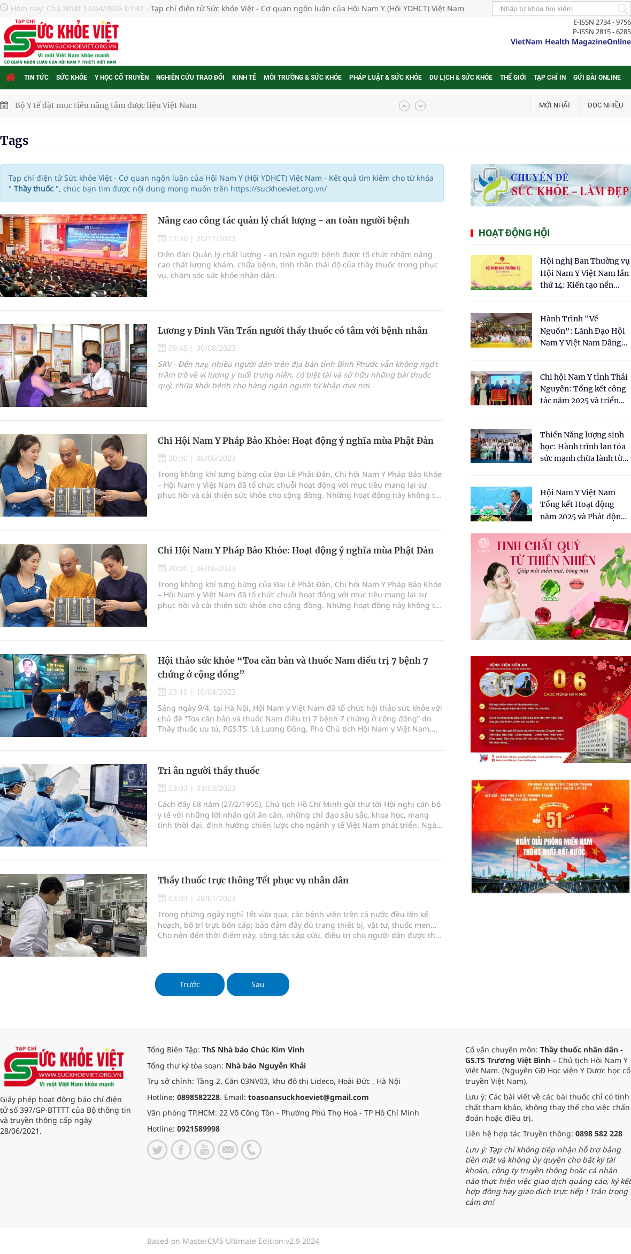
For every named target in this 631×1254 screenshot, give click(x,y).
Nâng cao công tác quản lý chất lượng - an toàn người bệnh (284, 220)
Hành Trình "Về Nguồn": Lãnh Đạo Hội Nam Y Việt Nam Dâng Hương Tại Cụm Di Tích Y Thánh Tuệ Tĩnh (583, 331)
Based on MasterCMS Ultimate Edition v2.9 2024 (233, 1241)
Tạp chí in (550, 77)
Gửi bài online (597, 77)
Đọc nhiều (605, 105)
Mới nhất (555, 105)
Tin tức (36, 77)
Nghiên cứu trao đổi (190, 77)
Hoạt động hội (514, 233)
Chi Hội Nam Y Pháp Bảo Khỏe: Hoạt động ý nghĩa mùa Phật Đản (296, 440)
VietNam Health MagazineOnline (571, 41)
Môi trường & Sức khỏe (303, 77)
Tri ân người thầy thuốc (208, 770)
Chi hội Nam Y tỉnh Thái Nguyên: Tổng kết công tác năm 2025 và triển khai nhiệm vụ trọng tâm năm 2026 (584, 389)
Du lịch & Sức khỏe (461, 77)
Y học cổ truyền (122, 77)
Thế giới (513, 77)
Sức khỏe (71, 77)
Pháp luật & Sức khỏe (385, 77)
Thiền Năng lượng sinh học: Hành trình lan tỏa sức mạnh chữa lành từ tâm (583, 447)
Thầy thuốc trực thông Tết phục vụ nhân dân (253, 880)
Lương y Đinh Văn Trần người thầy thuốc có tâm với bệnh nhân (293, 330)
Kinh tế (244, 77)
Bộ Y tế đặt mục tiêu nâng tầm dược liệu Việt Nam (106, 105)
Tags (14, 140)
